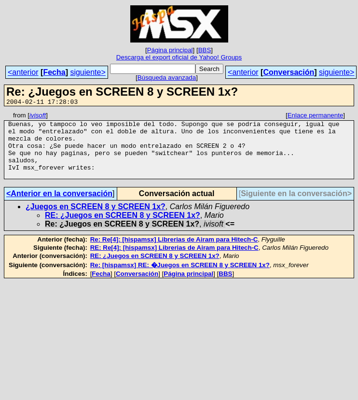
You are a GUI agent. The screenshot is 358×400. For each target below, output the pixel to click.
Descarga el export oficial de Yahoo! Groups (179, 57)
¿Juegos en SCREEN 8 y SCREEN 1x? (95, 219)
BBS (204, 50)
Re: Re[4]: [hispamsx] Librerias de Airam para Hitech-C (174, 252)
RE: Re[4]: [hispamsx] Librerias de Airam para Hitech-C (174, 260)
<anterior (23, 72)
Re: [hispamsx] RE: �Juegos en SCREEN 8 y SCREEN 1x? (180, 278)
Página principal (170, 50)
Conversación (288, 72)
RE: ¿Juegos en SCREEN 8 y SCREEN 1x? (122, 228)
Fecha (54, 72)
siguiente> (87, 72)
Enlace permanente (316, 116)
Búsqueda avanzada (167, 77)
